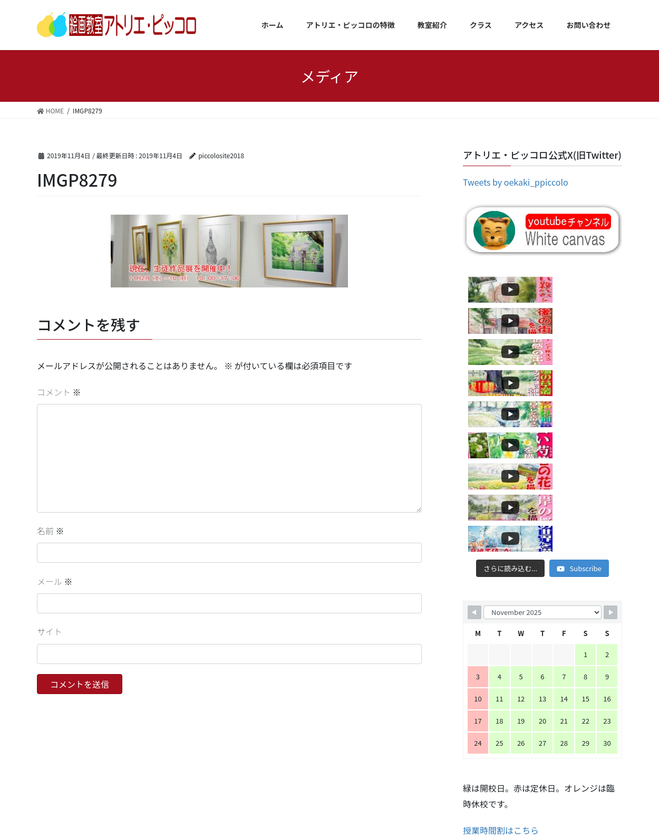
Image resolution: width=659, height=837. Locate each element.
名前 (50, 530)
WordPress (280, 810)
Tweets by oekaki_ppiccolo (515, 182)
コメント (59, 392)
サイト (49, 631)
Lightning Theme (328, 810)
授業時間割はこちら (501, 643)
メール (55, 581)
